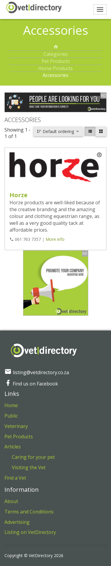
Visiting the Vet (29, 467)
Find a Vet (15, 478)
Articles (12, 446)
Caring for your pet (33, 457)
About (11, 501)
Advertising (17, 522)
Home (11, 405)
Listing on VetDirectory (30, 532)
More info (55, 239)
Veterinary (16, 426)
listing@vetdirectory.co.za (36, 372)
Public (11, 415)
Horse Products (55, 68)
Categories (56, 54)
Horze (18, 195)
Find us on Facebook (31, 383)
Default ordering (58, 131)
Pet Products (55, 61)
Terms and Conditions (29, 511)
